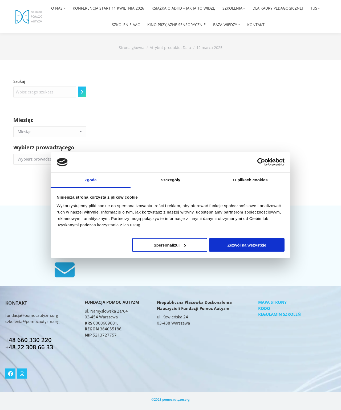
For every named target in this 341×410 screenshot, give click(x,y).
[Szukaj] (82, 92)
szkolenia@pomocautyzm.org (32, 321)
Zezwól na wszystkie (246, 245)
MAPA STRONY (272, 302)
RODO (264, 308)
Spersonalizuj (170, 245)
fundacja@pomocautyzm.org (31, 315)
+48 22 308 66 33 (29, 347)
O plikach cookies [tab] (250, 179)
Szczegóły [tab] (170, 179)
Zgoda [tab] (90, 179)
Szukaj (19, 81)
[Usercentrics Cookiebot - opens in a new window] (261, 162)
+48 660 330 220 (28, 340)
